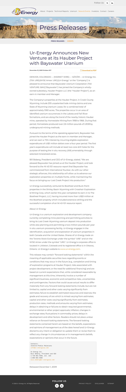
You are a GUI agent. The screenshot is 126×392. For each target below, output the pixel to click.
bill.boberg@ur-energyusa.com (42, 360)
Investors (95, 11)
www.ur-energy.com (70, 249)
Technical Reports (61, 11)
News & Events (84, 11)
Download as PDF (88, 70)
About (42, 11)
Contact (103, 11)
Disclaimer (99, 383)
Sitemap (111, 383)
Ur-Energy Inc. (21, 383)
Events (70, 41)
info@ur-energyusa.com (39, 348)
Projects (50, 11)
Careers (111, 11)
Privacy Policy (85, 383)
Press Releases (57, 41)
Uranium (73, 11)
